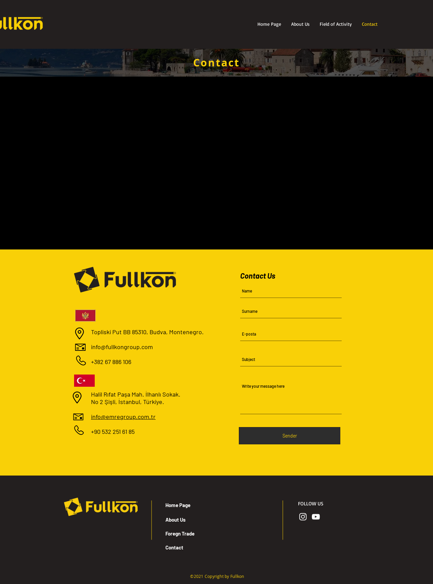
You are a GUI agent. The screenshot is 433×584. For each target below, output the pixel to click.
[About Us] (189, 519)
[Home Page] (189, 505)
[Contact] (189, 547)
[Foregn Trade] (189, 533)
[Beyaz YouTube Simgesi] (316, 517)
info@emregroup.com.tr (123, 416)
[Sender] (289, 435)
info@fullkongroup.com (122, 346)
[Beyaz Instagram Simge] (303, 517)
